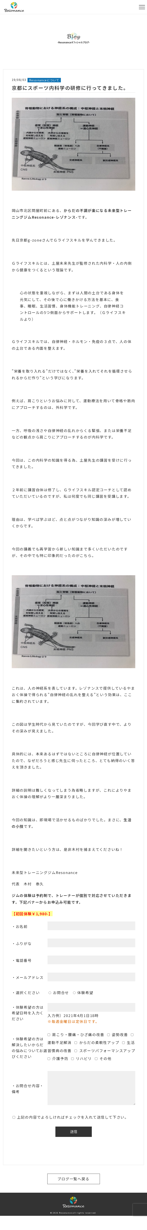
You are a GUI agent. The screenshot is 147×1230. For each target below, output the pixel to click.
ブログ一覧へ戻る (73, 1178)
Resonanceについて (44, 80)
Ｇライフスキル (68, 240)
